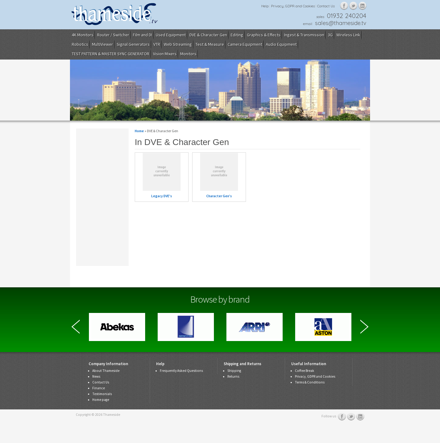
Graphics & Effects (263, 35)
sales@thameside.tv (340, 23)
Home (139, 131)
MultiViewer (102, 44)
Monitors (188, 53)
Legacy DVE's (161, 196)
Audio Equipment (281, 44)
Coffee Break (304, 371)
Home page (100, 400)
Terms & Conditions (309, 382)
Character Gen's (219, 196)
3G (330, 35)
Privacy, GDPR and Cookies (293, 6)
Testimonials (102, 394)
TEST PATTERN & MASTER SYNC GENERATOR (110, 53)
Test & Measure (210, 44)
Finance (98, 388)
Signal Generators (133, 44)
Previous (76, 327)
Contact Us (326, 6)
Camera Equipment (245, 44)
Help (265, 6)
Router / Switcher (113, 35)
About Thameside (105, 371)
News (96, 376)
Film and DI (142, 35)
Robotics (80, 44)
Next (364, 327)
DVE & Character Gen (208, 35)
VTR (156, 44)
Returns (233, 376)
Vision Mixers (165, 53)
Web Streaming (178, 44)
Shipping (234, 371)
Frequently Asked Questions (181, 371)
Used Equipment (171, 35)
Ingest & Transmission (304, 35)
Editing (237, 35)
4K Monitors (83, 35)
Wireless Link (348, 35)
